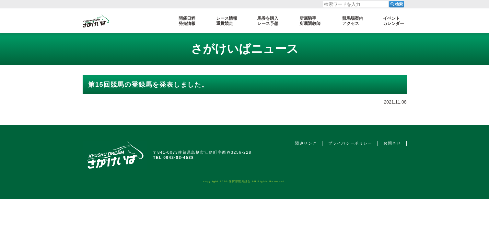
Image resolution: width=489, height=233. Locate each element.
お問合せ (392, 143)
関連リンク (306, 143)
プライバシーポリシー (350, 143)
